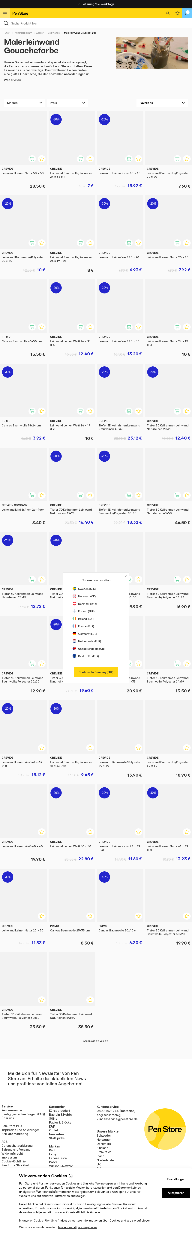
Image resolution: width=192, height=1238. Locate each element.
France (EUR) (83, 626)
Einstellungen (176, 1179)
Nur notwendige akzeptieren (77, 1227)
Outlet (53, 1130)
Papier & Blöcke (60, 1122)
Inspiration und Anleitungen (21, 1130)
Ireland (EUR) (83, 618)
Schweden (104, 1135)
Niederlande (105, 1160)
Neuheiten (56, 1134)
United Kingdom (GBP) (89, 648)
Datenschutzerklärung (17, 1145)
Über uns (8, 1118)
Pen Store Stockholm (16, 1165)
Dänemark (104, 1144)
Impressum (9, 1157)
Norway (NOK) (84, 596)
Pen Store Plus (12, 1126)
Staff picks (56, 1138)
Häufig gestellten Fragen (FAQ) (23, 1114)
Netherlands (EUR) (87, 641)
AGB (5, 1142)
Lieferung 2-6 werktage (96, 4)
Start (7, 32)
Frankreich (104, 1152)
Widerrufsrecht (12, 1153)
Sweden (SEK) (84, 588)
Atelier (40, 32)
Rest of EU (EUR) (86, 656)
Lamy (53, 1154)
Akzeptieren (176, 1193)
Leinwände (54, 32)
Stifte (53, 1118)
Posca (53, 1162)
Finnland (102, 1148)
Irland (100, 1156)
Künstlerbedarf (23, 32)
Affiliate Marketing (15, 1134)
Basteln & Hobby (60, 1114)
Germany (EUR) (85, 633)
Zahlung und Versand (16, 1149)
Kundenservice (12, 1110)
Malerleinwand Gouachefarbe (80, 32)
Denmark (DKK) (85, 603)
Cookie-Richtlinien (14, 1161)
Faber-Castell (58, 1158)
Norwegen (104, 1139)
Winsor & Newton (61, 1166)
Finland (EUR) (84, 611)
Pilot (52, 1150)
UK (99, 1164)
